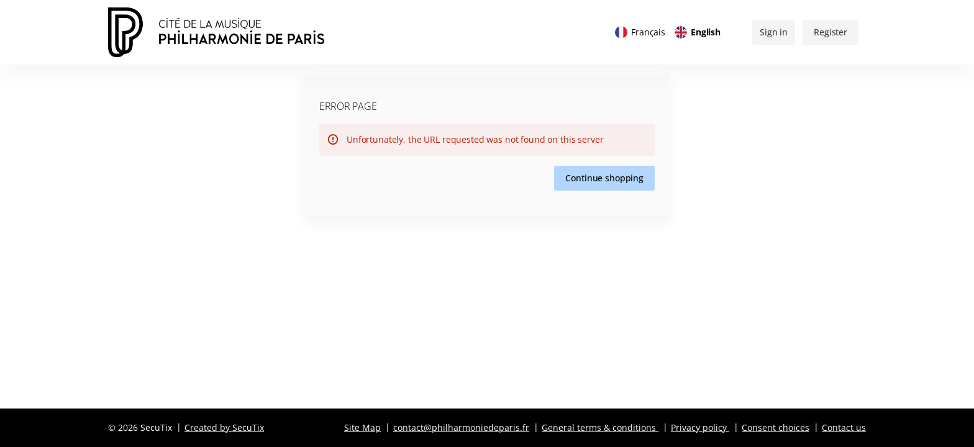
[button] (604, 178)
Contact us (844, 427)
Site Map (362, 427)
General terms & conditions (599, 427)
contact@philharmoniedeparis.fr (461, 427)
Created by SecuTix (224, 427)
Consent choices (775, 427)
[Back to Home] (232, 32)
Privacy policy (699, 427)
